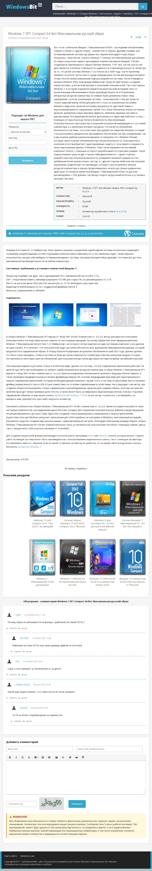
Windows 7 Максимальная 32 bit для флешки (42, 581)
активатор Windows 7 (29, 446)
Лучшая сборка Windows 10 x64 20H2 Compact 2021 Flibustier (72, 523)
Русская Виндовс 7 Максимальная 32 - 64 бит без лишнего (132, 523)
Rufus (91, 435)
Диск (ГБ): (13, 148)
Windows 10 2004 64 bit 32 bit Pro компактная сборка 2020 (102, 581)
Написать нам (27, 856)
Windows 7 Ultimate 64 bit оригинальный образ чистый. (72, 581)
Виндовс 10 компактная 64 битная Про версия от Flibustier (132, 581)
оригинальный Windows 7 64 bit (70, 395)
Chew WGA (120, 211)
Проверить (28, 160)
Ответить (11, 628)
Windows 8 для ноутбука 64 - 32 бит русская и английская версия (102, 525)
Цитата (22, 628)
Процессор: (14, 127)
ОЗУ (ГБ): (13, 138)
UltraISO (103, 435)
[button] (10, 757)
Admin (23, 707)
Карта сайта (11, 856)
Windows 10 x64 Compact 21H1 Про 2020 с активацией (42, 523)
